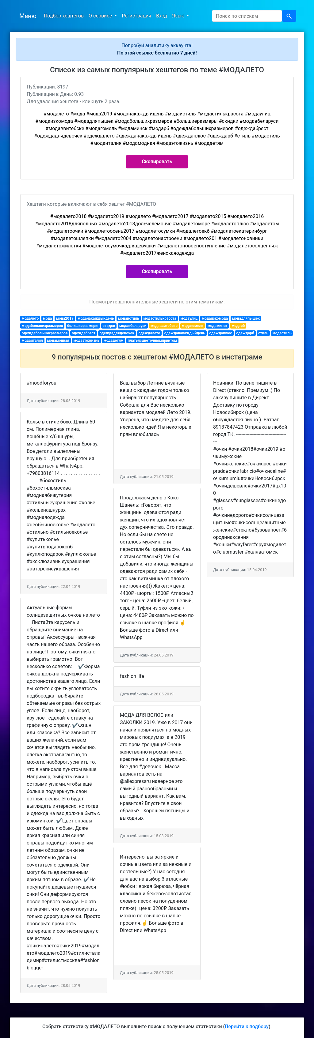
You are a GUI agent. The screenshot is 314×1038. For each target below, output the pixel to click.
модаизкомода (215, 318)
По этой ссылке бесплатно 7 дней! (157, 53)
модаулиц (188, 318)
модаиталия (32, 340)
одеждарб (245, 333)
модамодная (58, 340)
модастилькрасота (159, 318)
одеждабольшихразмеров (45, 333)
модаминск (217, 326)
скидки (108, 326)
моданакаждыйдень (96, 318)
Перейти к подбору (247, 1026)
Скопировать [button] (157, 161)
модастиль (282, 333)
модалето (30, 318)
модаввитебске (164, 326)
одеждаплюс (220, 333)
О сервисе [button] (101, 16)
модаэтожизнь (86, 340)
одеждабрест (83, 333)
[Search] (247, 16)
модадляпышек (246, 318)
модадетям (114, 340)
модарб (238, 326)
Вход (161, 16)
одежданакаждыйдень (184, 333)
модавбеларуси (133, 326)
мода (47, 318)
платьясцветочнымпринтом (152, 340)
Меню (27, 16)
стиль (263, 333)
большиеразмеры (82, 326)
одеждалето (149, 333)
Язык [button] (178, 16)
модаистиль (128, 318)
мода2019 (65, 318)
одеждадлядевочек (117, 333)
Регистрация (136, 16)
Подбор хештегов (64, 16)
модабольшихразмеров (42, 326)
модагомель (192, 326)
